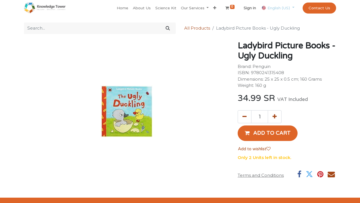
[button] (215, 8)
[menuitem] (122, 8)
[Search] (168, 28)
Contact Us (319, 8)
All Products (197, 28)
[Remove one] (244, 116)
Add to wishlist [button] (254, 148)
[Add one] (275, 116)
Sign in (250, 8)
